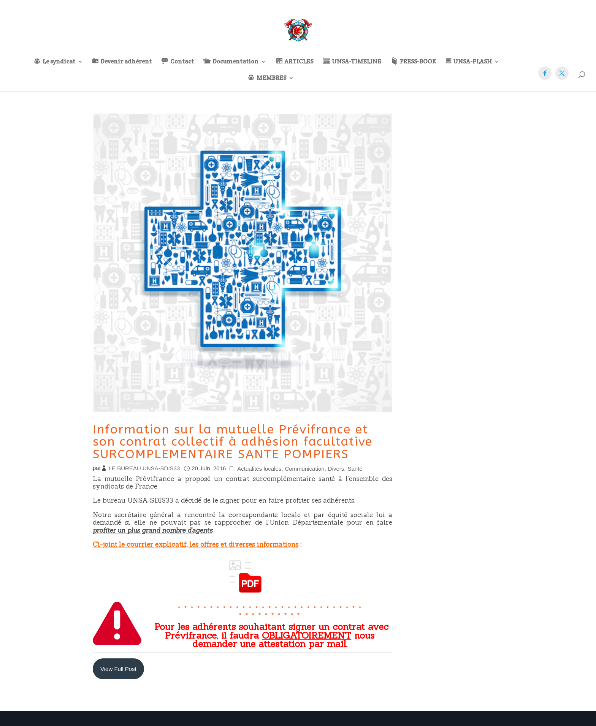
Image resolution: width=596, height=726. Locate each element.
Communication (304, 468)
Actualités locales (259, 468)
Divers (336, 468)
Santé (354, 468)
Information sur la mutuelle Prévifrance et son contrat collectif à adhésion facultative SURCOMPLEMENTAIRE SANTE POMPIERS (232, 441)
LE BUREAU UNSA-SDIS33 (144, 468)
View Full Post (118, 669)
